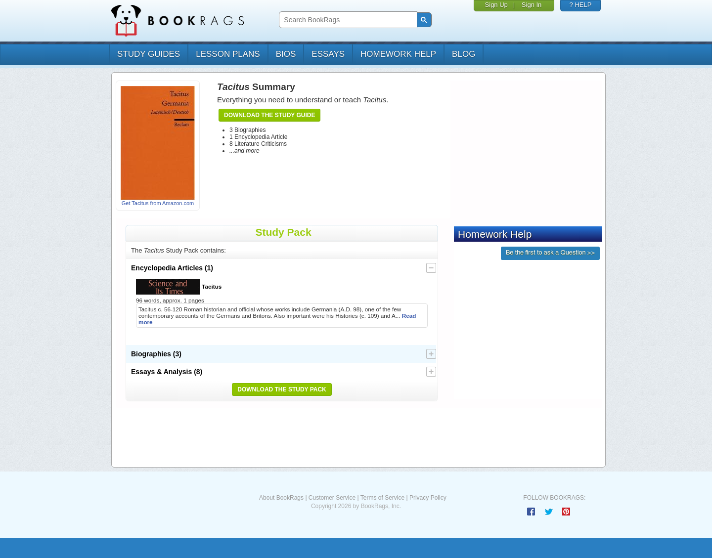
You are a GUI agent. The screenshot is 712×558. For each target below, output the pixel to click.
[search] (347, 20)
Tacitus (179, 287)
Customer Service (332, 497)
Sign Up (496, 4)
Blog (463, 54)
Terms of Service (382, 497)
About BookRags (281, 497)
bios (286, 54)
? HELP (581, 4)
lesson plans (228, 54)
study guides (148, 54)
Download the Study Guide (269, 115)
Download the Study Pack (281, 389)
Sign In (531, 4)
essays (328, 54)
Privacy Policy (427, 497)
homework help (398, 54)
